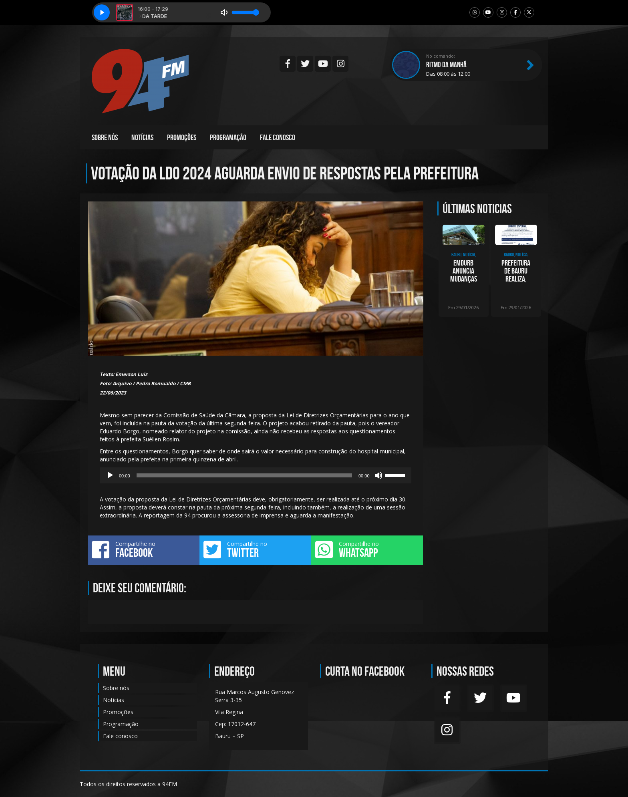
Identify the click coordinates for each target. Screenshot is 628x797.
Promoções (181, 137)
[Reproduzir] (110, 475)
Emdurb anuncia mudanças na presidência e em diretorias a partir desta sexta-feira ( (464, 271)
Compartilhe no (143, 549)
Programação (228, 137)
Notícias (142, 137)
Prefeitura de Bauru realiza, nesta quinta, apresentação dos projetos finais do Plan (516, 271)
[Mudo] (378, 475)
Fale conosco (277, 137)
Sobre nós (105, 137)
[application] (255, 475)
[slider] (244, 475)
